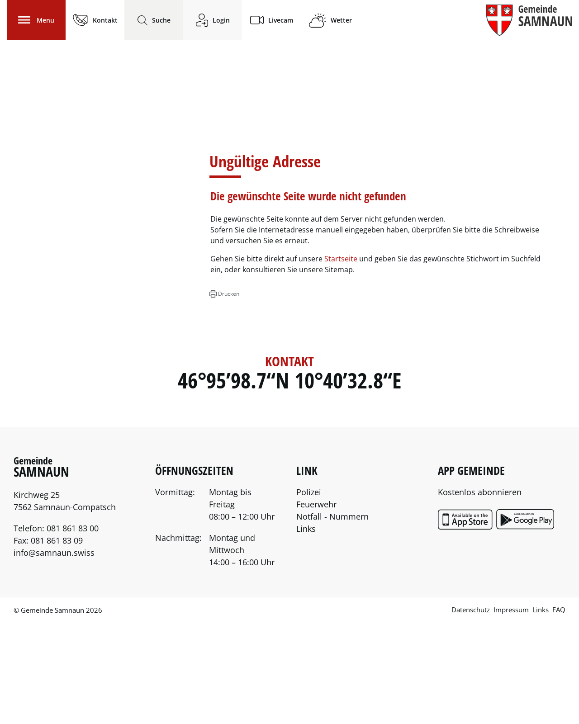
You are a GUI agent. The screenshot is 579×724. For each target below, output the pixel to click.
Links (306, 630)
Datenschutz (470, 711)
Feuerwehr (316, 606)
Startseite (340, 360)
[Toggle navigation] (36, 20)
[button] (224, 395)
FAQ (558, 711)
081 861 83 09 (57, 642)
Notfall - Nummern (332, 618)
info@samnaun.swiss (54, 654)
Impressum (511, 711)
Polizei (308, 593)
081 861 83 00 (73, 630)
